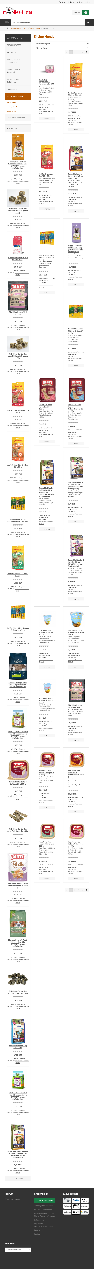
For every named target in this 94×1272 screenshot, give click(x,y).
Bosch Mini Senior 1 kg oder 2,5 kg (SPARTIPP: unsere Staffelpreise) (76, 563)
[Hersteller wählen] (61, 48)
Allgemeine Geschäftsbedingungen (43, 1224)
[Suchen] (88, 22)
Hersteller (10, 1244)
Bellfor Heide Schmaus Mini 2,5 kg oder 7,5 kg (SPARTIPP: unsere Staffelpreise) (18, 1096)
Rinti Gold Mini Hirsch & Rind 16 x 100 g (46, 844)
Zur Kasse (62, 2)
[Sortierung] (61, 44)
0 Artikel (77, 12)
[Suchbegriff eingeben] (48, 22)
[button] (87, 52)
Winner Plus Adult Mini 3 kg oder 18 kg (18, 258)
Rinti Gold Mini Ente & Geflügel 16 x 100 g (46, 772)
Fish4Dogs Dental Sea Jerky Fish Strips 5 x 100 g (17, 830)
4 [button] (82, 52)
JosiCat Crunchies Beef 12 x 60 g (46, 175)
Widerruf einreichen (45, 1200)
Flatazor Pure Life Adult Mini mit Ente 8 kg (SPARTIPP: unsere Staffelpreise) (17, 943)
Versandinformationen (43, 1209)
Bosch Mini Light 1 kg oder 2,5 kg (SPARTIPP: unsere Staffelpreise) (75, 485)
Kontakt (37, 1234)
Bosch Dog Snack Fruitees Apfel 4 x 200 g (46, 632)
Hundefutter (16, 37)
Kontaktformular (12, 1199)
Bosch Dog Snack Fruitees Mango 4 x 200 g (46, 700)
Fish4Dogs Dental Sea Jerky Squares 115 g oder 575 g (18, 210)
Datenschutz (39, 1220)
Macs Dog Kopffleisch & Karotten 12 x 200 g (46, 83)
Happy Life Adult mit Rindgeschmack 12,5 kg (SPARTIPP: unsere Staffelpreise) (17, 165)
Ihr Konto (74, 2)
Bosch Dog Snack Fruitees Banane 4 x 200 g (76, 632)
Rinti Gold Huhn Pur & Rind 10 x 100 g (45, 407)
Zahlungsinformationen (43, 1205)
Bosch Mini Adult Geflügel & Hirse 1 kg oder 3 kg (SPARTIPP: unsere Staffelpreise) (46, 492)
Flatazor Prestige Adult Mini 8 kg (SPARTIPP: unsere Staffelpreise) (18, 684)
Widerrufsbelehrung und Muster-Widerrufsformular (44, 1214)
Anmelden (85, 2)
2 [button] (74, 52)
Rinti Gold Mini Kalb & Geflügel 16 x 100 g (76, 844)
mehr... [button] (47, 118)
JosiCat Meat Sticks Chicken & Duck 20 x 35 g (75, 331)
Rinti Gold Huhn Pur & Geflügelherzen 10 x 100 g (75, 408)
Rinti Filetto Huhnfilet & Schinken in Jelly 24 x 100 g (17, 885)
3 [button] (78, 52)
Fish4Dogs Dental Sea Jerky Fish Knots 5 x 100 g (17, 992)
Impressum (38, 1230)
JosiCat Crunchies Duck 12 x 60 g (17, 575)
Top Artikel (13, 128)
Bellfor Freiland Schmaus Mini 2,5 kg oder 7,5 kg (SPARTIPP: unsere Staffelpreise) (18, 735)
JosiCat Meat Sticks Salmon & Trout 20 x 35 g (46, 257)
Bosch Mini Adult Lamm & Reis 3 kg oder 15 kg (75, 176)
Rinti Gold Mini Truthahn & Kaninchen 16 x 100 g (76, 773)
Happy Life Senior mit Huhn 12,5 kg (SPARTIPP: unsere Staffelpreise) (75, 248)
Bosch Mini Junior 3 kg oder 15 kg (18, 1046)
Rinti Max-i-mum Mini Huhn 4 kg (75, 706)
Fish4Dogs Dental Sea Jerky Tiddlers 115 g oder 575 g (18, 356)
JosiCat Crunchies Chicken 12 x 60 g (75, 94)
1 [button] (70, 52)
